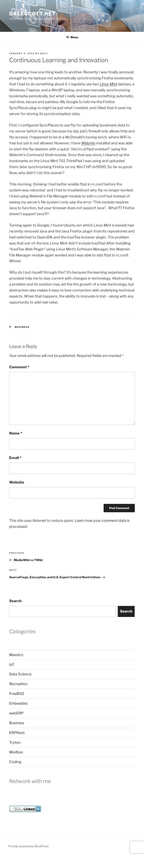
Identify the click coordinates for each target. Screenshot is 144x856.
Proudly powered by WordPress (28, 846)
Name (15, 433)
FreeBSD (16, 693)
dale (44, 53)
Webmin (88, 143)
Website (16, 482)
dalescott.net (32, 14)
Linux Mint (108, 84)
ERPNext (17, 733)
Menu (72, 37)
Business (22, 327)
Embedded (18, 703)
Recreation (18, 684)
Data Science (20, 674)
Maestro (16, 655)
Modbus (16, 752)
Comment (19, 367)
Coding (15, 762)
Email (15, 458)
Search (15, 601)
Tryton (15, 742)
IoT (11, 664)
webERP (16, 713)
